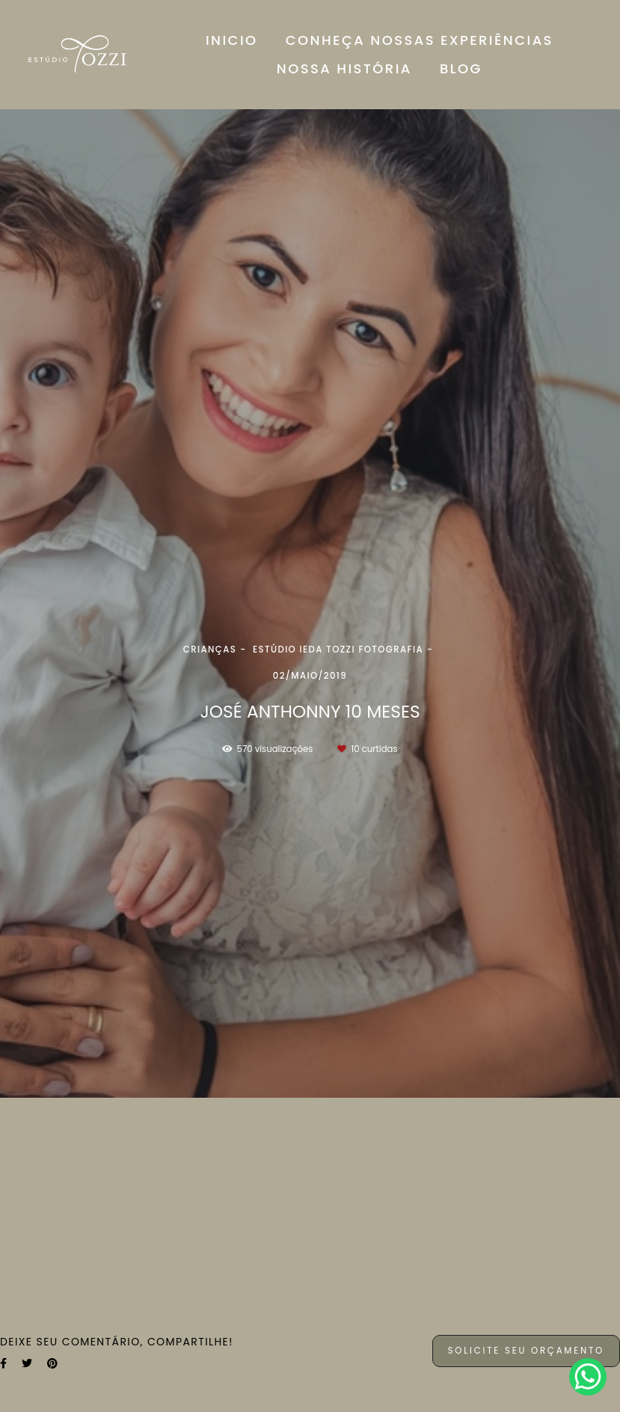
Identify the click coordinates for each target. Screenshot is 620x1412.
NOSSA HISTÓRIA (344, 68)
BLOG (461, 68)
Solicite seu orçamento (526, 1351)
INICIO (232, 40)
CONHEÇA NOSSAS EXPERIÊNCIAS (419, 40)
